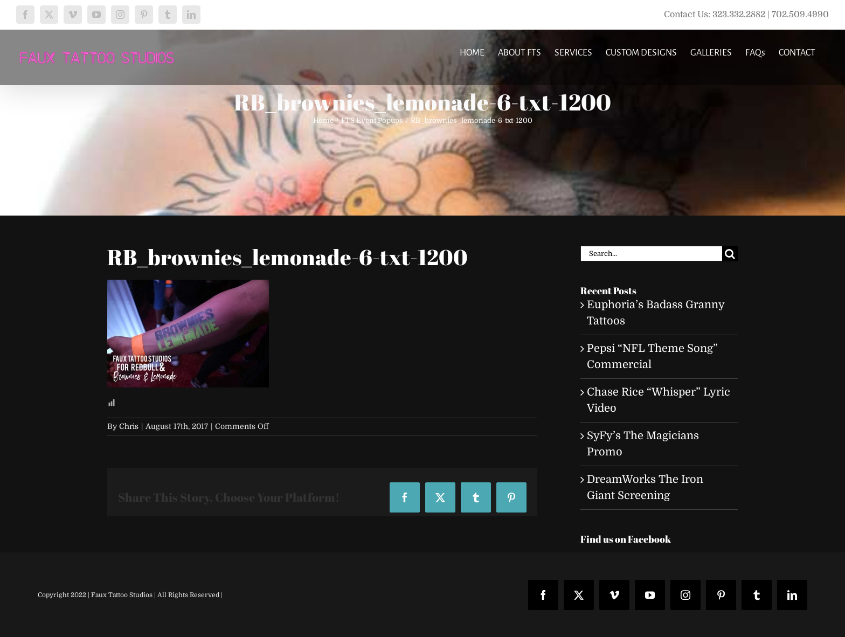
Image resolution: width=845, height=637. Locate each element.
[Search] (730, 253)
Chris (128, 426)
